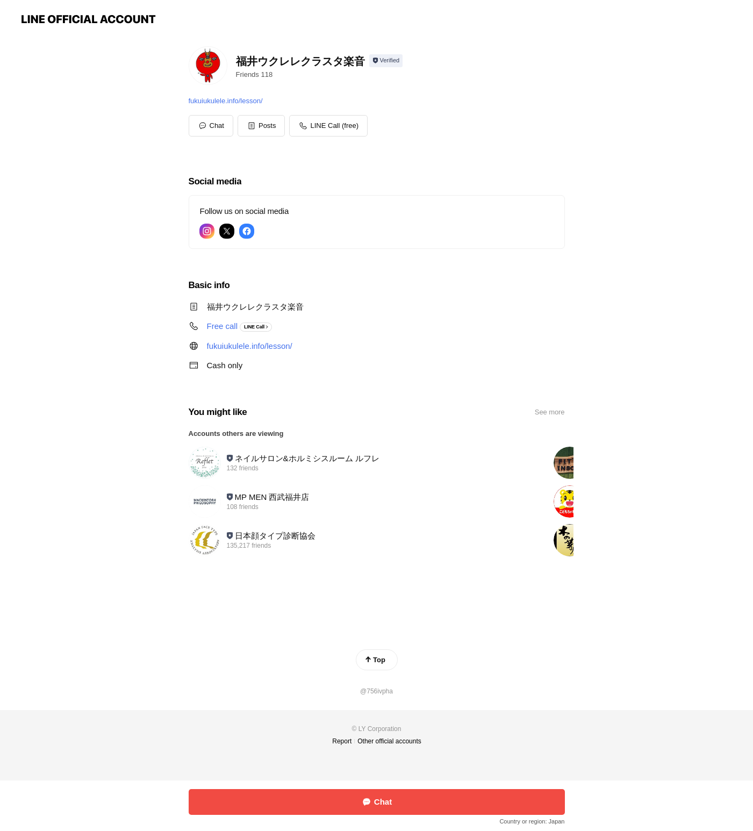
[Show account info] (386, 60)
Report (342, 741)
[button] (261, 126)
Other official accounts (389, 741)
